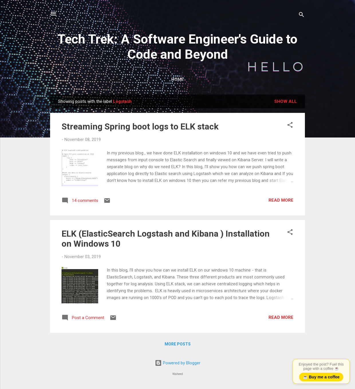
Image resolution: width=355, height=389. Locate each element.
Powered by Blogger (177, 363)
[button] (290, 125)
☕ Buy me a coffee (321, 377)
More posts (178, 344)
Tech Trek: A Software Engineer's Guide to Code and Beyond (177, 47)
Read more (281, 200)
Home (177, 79)
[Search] (301, 15)
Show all (285, 101)
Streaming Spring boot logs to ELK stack (140, 126)
